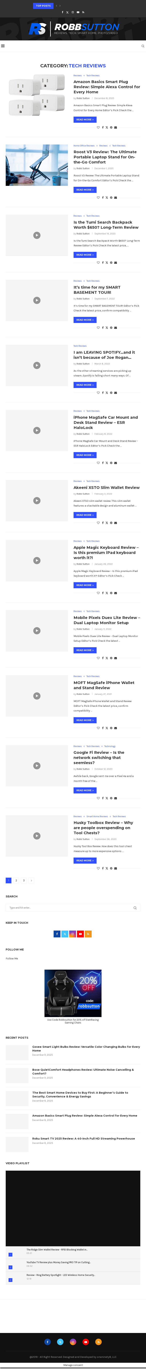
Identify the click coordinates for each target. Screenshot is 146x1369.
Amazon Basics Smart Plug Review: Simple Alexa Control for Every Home (107, 87)
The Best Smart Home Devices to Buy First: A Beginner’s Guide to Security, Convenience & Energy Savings (80, 1096)
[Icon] (37, 236)
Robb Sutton (83, 98)
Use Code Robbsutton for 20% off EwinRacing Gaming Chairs (73, 1023)
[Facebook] (62, 12)
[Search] (144, 46)
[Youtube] (78, 12)
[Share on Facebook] (103, 127)
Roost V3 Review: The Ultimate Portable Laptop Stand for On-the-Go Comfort (105, 157)
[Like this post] (98, 127)
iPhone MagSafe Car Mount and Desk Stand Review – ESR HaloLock (106, 423)
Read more (85, 119)
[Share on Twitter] (107, 127)
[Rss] (83, 12)
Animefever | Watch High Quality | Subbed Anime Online (39, 1315)
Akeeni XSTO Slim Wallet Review (107, 488)
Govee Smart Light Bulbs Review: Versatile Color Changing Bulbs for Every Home (86, 1050)
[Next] (60, 6)
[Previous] (56, 6)
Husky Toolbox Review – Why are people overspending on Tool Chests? (103, 829)
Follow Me (12, 960)
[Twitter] (67, 12)
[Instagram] (73, 12)
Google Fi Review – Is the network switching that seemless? (99, 759)
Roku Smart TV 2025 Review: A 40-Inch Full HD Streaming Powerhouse (83, 1140)
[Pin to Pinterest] (111, 127)
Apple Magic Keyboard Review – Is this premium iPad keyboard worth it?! (106, 553)
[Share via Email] (115, 127)
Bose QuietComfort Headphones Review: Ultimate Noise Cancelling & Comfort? (83, 1073)
